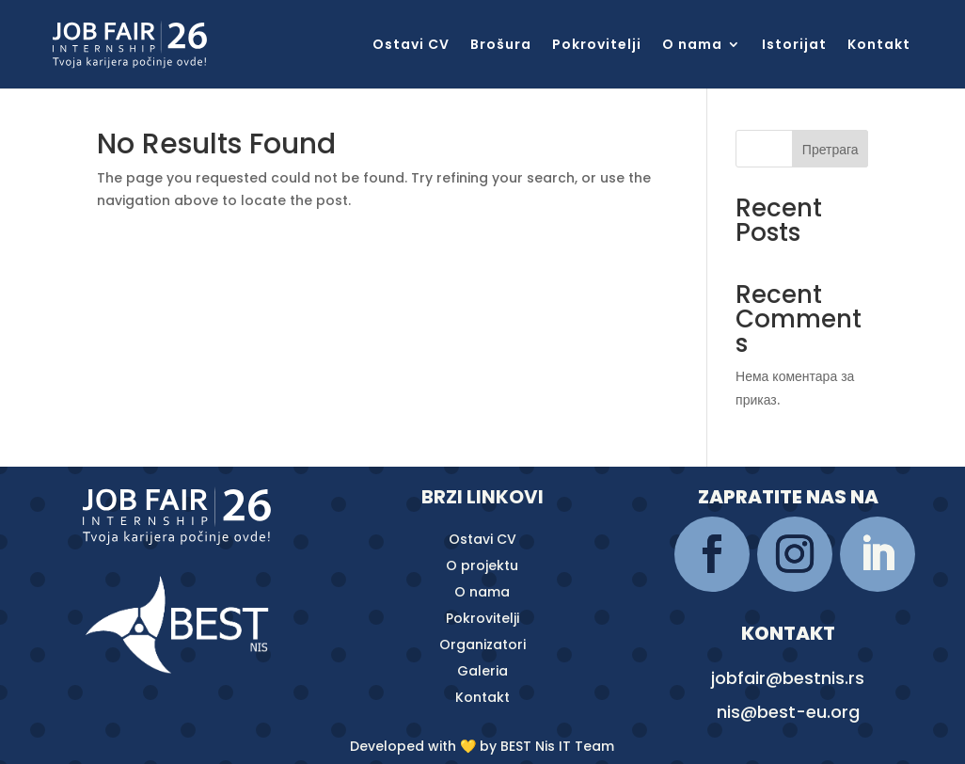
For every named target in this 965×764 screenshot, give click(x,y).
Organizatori (482, 644)
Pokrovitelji (596, 46)
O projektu (482, 565)
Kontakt (878, 46)
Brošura (500, 46)
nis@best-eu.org (788, 712)
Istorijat (794, 46)
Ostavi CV (411, 46)
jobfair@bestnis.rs (787, 678)
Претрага (830, 149)
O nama (692, 46)
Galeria (482, 670)
